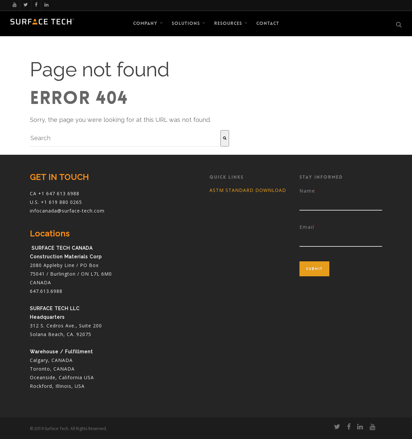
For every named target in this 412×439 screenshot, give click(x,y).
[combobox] (125, 138)
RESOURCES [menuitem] (231, 23)
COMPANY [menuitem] (148, 23)
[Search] (224, 138)
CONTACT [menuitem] (267, 23)
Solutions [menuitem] (189, 23)
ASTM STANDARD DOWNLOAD (247, 190)
